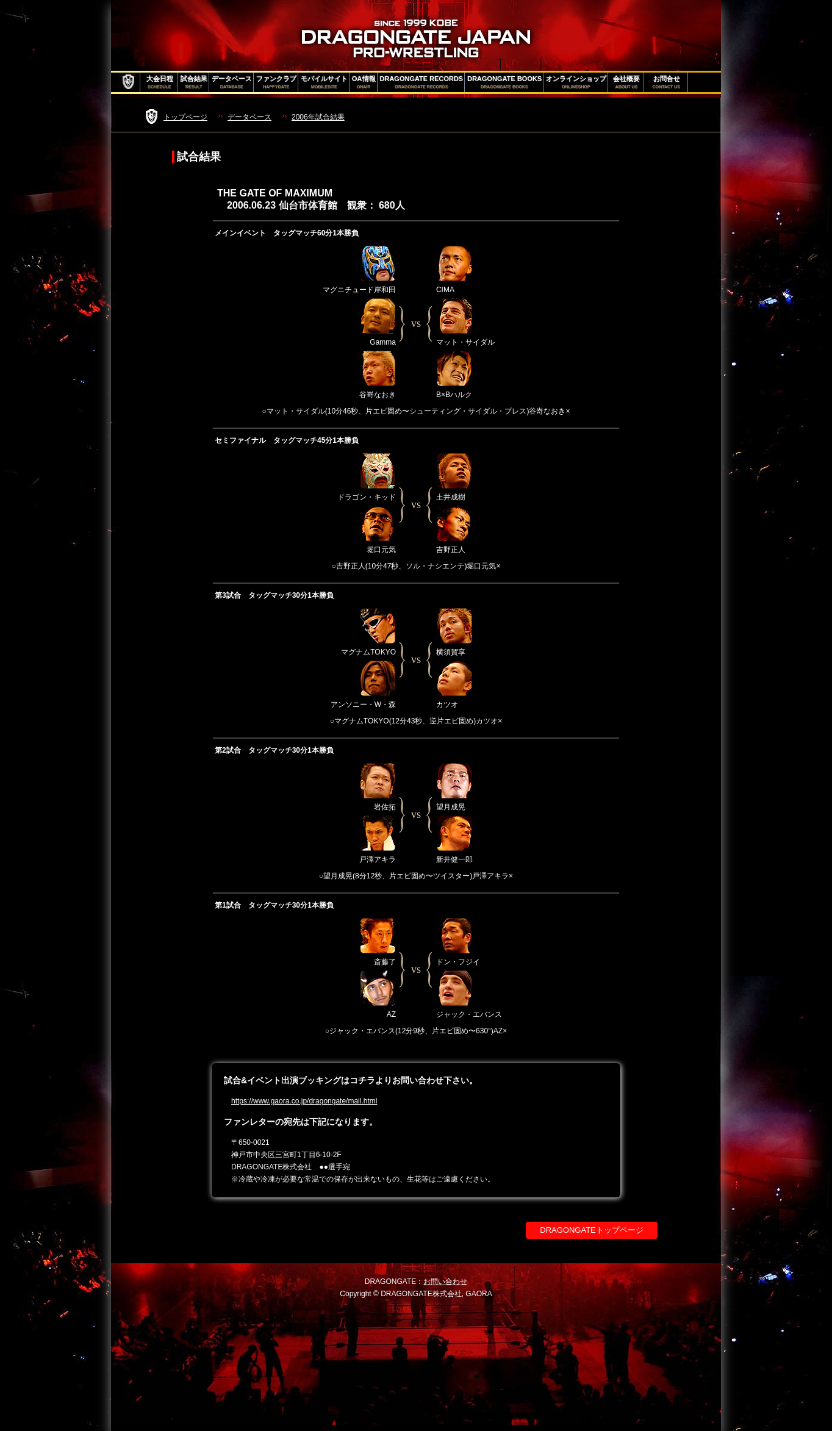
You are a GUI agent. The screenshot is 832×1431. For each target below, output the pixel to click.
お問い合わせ (445, 1281)
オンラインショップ (576, 82)
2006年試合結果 (318, 117)
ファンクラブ (276, 82)
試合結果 (194, 82)
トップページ (185, 117)
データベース (232, 82)
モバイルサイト (324, 82)
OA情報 (364, 82)
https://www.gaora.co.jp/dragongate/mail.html (304, 1101)
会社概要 (626, 82)
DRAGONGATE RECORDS (422, 82)
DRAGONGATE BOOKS (504, 82)
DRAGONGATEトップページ (592, 1230)
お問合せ (666, 82)
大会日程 (159, 82)
